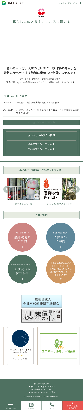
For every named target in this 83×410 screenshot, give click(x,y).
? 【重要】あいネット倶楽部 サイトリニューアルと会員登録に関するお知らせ (47, 111)
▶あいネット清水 (47, 387)
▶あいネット (34, 387)
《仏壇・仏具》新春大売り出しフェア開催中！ (38, 102)
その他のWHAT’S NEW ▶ (42, 122)
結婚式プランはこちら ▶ (41, 144)
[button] (76, 189)
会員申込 (31, 405)
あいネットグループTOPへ (69, 3)
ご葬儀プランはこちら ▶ (41, 149)
